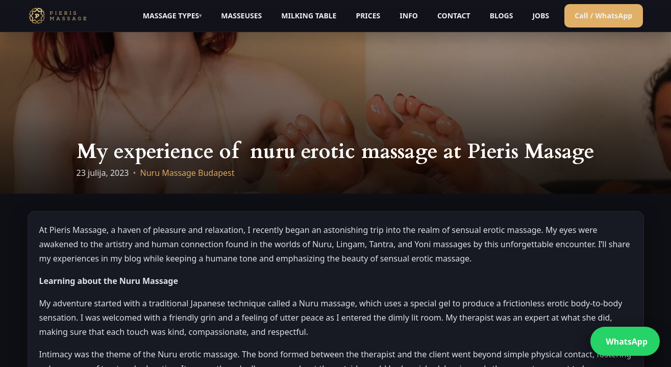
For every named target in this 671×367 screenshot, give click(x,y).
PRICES (368, 15)
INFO (409, 15)
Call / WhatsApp (603, 15)
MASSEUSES (241, 15)
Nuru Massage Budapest (187, 172)
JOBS (540, 15)
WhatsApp (627, 341)
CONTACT (453, 15)
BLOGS (501, 15)
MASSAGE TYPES (171, 15)
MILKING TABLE (308, 15)
